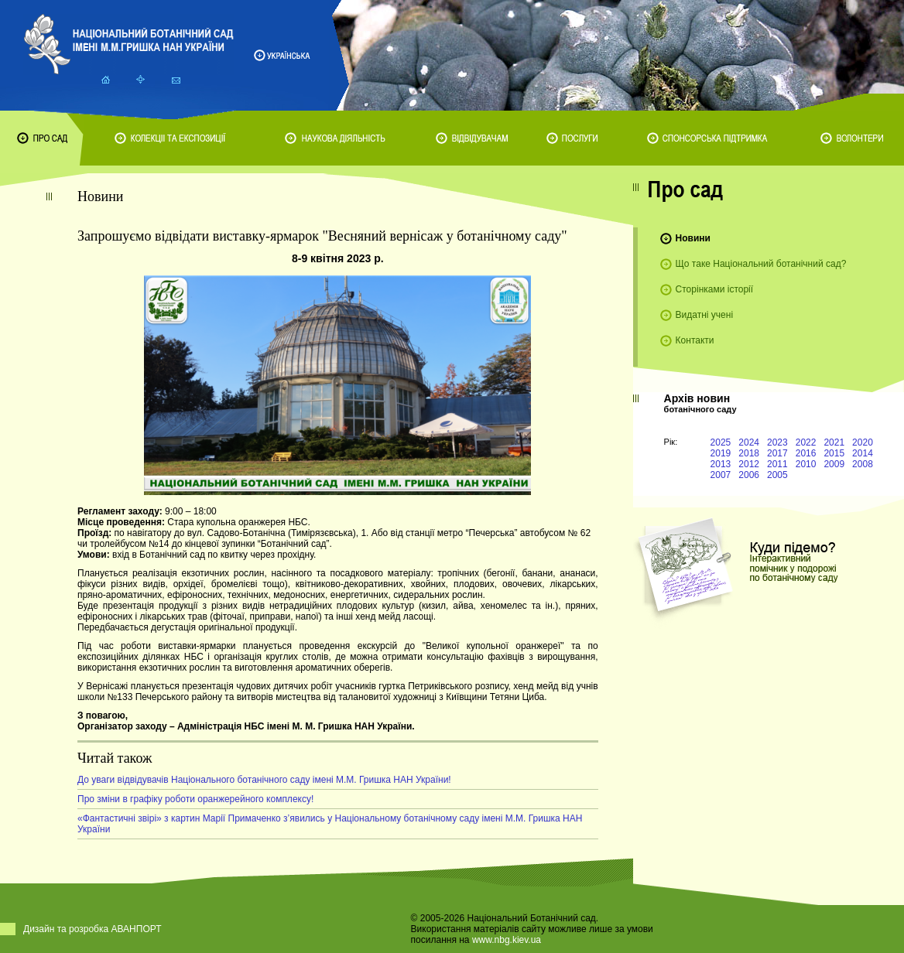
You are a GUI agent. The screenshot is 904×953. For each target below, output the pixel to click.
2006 (748, 475)
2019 (721, 453)
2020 (862, 442)
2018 (748, 453)
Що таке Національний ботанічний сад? (761, 263)
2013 (721, 464)
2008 (862, 464)
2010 (806, 464)
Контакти (695, 340)
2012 (748, 464)
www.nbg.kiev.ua (506, 939)
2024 (748, 442)
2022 (806, 442)
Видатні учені (704, 314)
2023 (777, 442)
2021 (834, 442)
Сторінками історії (715, 289)
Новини (693, 238)
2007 (721, 475)
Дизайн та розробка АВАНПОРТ (92, 929)
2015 (834, 453)
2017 (777, 453)
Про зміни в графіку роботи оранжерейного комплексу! (195, 799)
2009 (834, 464)
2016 (806, 453)
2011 (777, 464)
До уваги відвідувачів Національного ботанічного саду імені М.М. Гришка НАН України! (264, 779)
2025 (721, 442)
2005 (777, 475)
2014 (862, 453)
